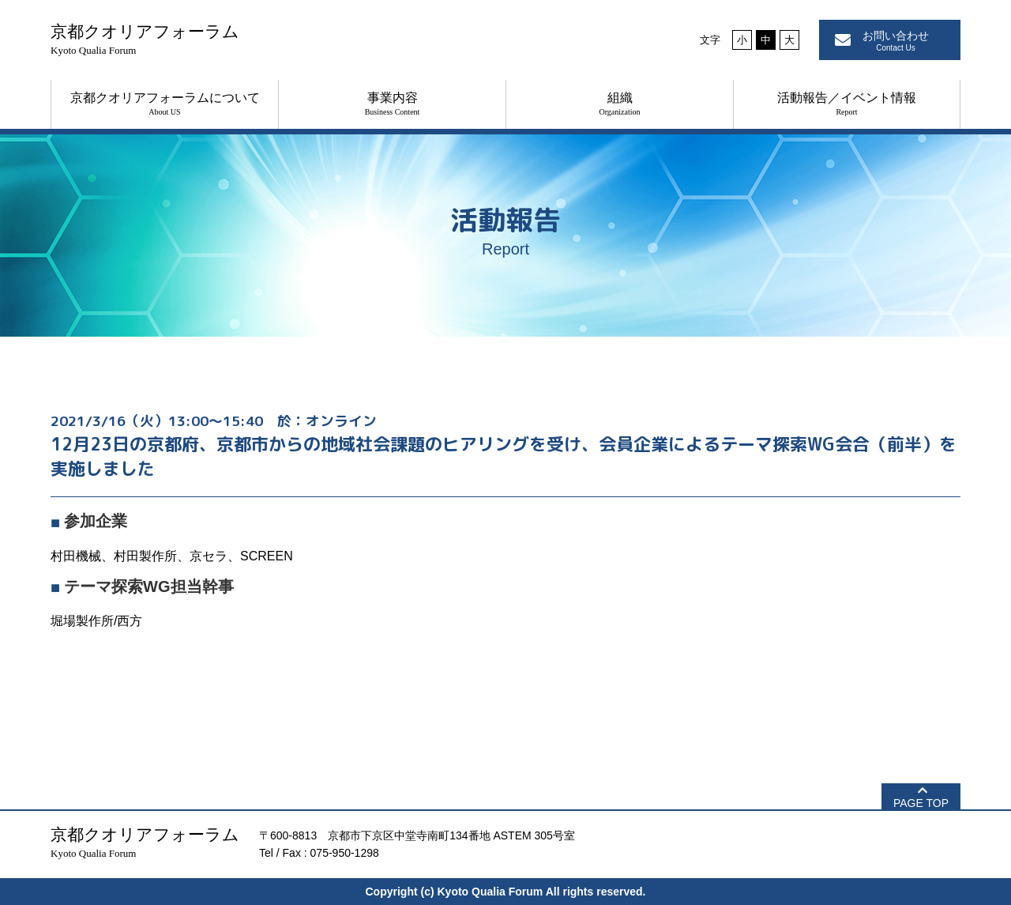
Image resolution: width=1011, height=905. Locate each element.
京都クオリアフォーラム (145, 39)
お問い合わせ (896, 40)
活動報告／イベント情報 (846, 103)
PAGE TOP (921, 803)
